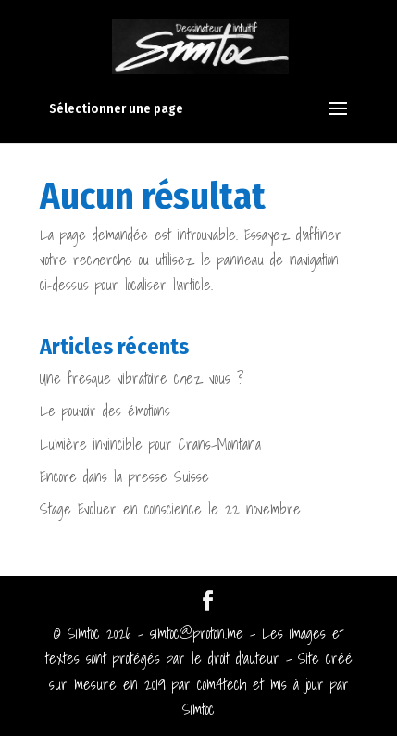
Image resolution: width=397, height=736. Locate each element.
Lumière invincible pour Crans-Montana (150, 444)
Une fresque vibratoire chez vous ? (141, 378)
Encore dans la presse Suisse (124, 476)
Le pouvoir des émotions (105, 411)
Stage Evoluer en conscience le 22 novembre (170, 509)
